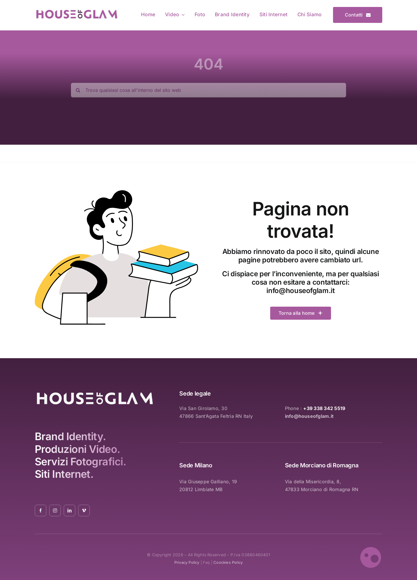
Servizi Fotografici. (80, 461)
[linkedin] (69, 510)
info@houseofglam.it (300, 290)
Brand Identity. (70, 436)
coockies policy (228, 562)
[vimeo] (84, 510)
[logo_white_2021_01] (95, 393)
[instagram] (55, 510)
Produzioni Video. (77, 449)
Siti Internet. (64, 474)
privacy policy (187, 562)
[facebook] (40, 510)
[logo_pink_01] (76, 11)
